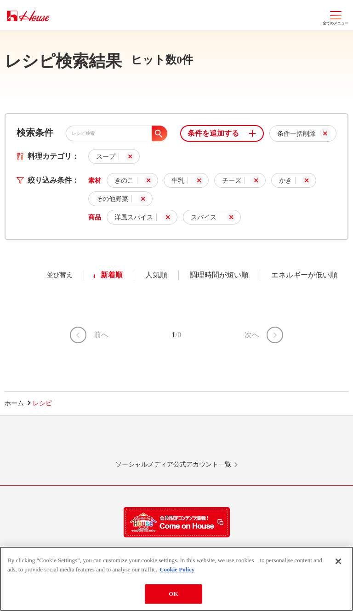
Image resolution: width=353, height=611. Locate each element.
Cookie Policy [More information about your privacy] (176, 569)
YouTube (285, 442)
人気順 (156, 275)
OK (173, 593)
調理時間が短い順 (219, 275)
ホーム (14, 403)
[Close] (338, 561)
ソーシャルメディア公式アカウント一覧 (173, 464)
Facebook (212, 442)
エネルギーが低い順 (304, 275)
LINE (67, 442)
